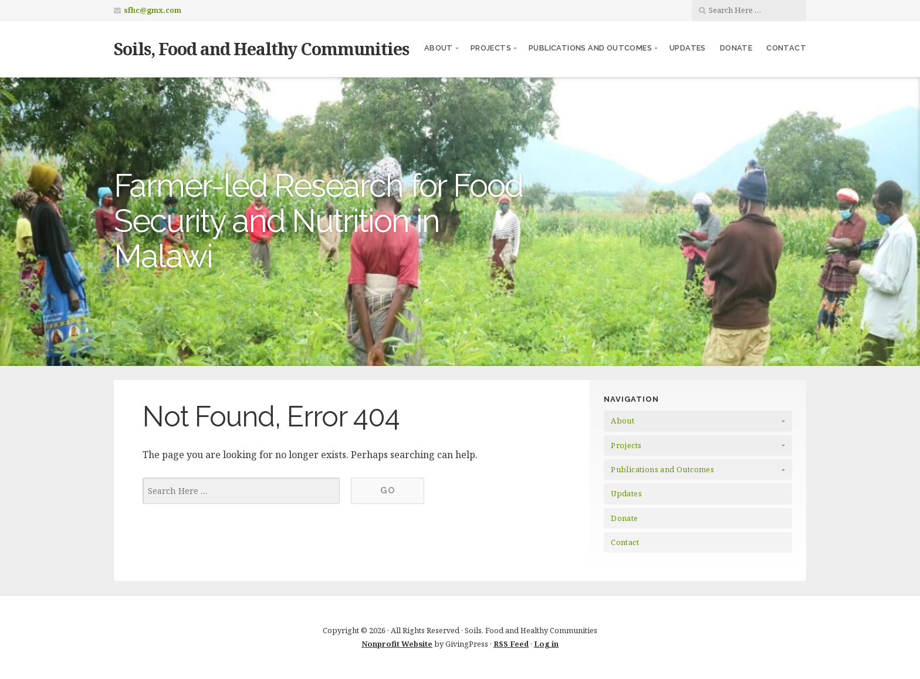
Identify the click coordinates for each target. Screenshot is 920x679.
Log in (546, 643)
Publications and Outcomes (590, 47)
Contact (786, 47)
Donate (736, 47)
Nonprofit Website (396, 643)
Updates (687, 47)
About (438, 47)
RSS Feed (511, 643)
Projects (491, 47)
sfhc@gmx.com (152, 10)
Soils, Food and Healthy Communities (261, 48)
